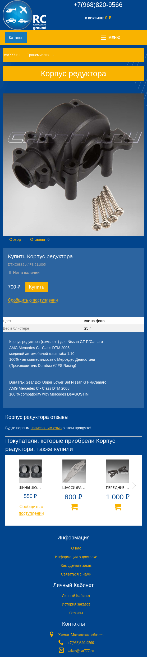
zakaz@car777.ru (81, 650)
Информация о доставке (76, 557)
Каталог (15, 38)
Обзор (15, 239)
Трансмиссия (38, 55)
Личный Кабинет (76, 596)
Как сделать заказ (76, 565)
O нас (76, 548)
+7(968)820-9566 (98, 4)
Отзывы (37, 239)
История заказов (76, 604)
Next (134, 485)
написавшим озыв (46, 428)
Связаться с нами (76, 574)
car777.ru (12, 55)
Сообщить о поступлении (33, 300)
